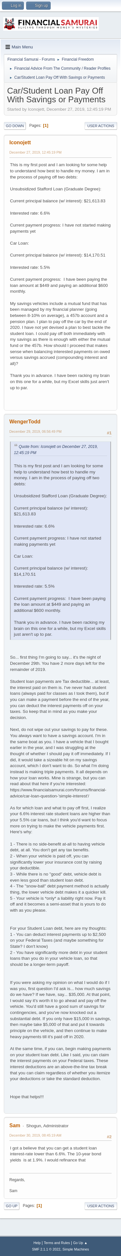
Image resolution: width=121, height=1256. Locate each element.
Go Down (15, 126)
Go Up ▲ (80, 1243)
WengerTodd (24, 421)
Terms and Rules (57, 1243)
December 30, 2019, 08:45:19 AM (35, 1135)
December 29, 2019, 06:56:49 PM (35, 431)
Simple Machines (76, 1249)
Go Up (11, 1206)
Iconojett (20, 142)
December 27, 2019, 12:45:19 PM (35, 152)
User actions (100, 126)
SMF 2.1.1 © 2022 (46, 1249)
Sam (14, 1125)
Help (37, 1243)
